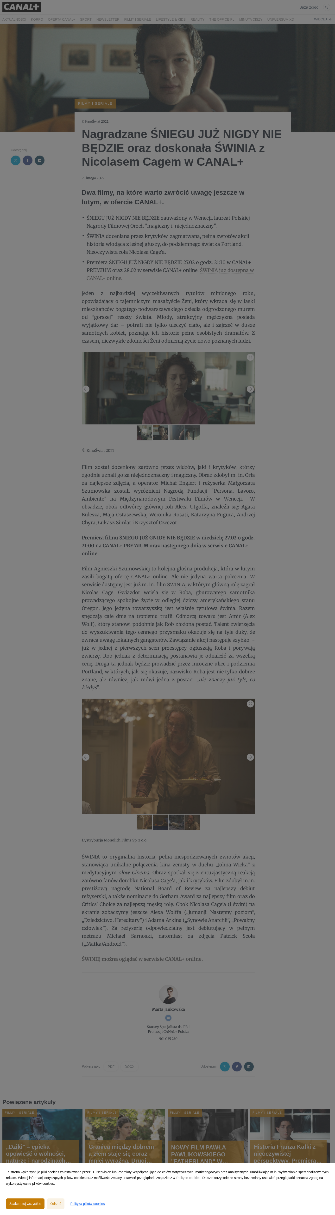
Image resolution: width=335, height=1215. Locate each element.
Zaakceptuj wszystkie (25, 1204)
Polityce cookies (188, 1178)
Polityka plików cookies (87, 1204)
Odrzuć (55, 1204)
